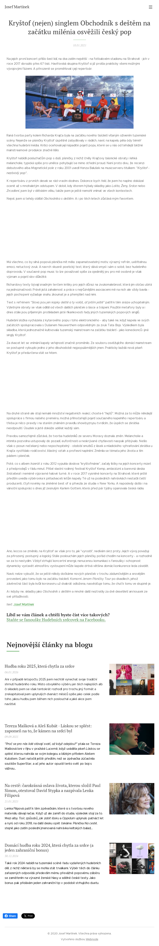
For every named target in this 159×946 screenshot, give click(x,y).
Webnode (92, 939)
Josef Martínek (23, 604)
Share (10, 915)
